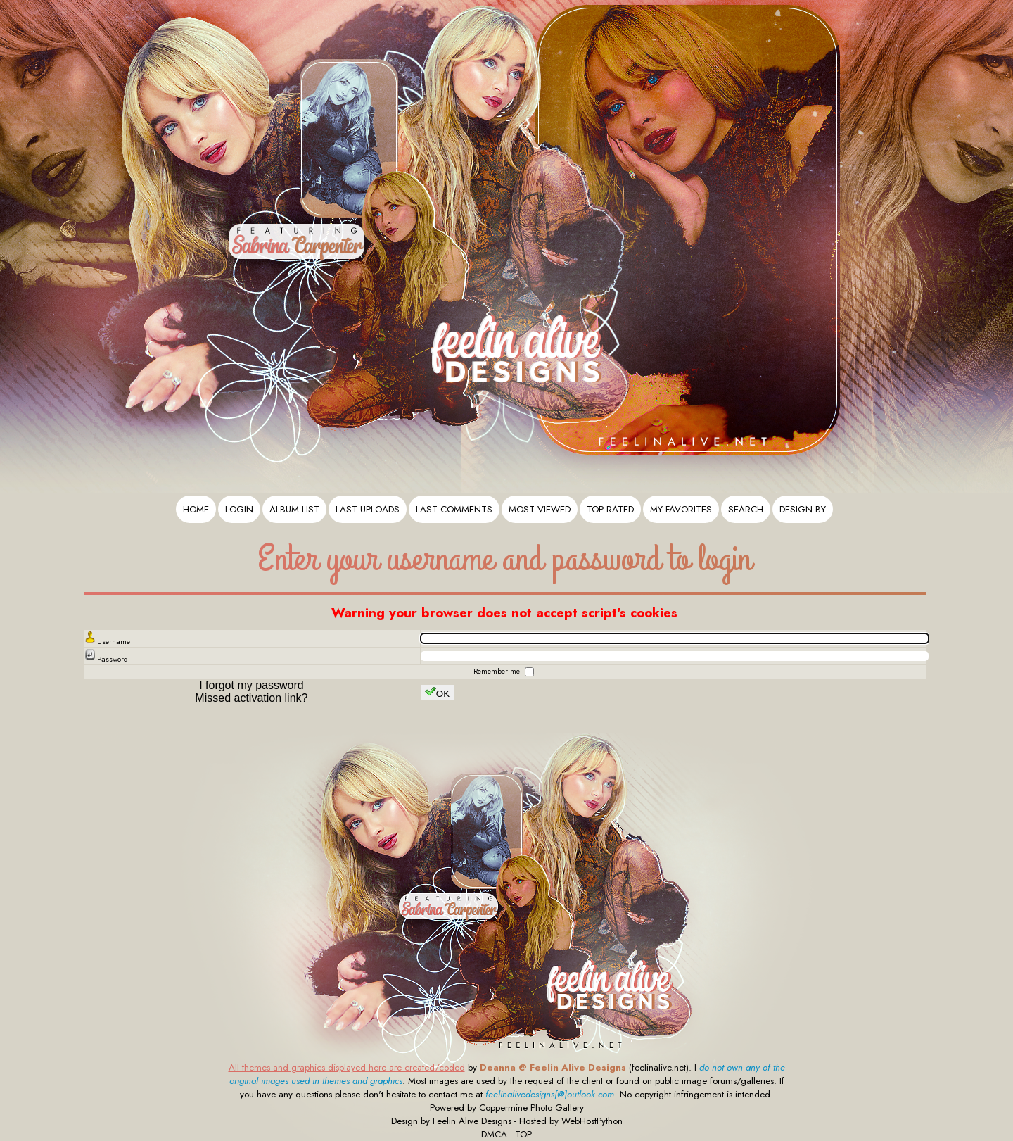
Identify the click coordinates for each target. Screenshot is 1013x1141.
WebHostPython (592, 1121)
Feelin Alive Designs (472, 1121)
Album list (294, 509)
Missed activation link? (251, 698)
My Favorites (681, 509)
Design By (802, 509)
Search (745, 509)
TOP (523, 1134)
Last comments (454, 509)
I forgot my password (251, 685)
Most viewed (540, 509)
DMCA (494, 1134)
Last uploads (368, 509)
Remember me (497, 671)
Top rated (610, 509)
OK (437, 692)
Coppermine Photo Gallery (531, 1107)
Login (239, 509)
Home (196, 509)
